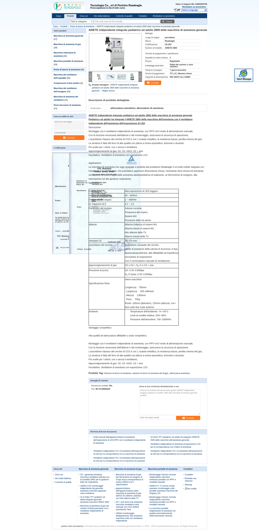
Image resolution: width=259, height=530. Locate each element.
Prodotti (70, 16)
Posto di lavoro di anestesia (82, 26)
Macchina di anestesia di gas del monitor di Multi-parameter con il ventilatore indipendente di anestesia (94, 509)
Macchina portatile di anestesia (68, 61)
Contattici (143, 16)
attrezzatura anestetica (180, 373)
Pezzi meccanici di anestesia (67, 105)
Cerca (169, 21)
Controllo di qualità (124, 16)
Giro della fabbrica (102, 16)
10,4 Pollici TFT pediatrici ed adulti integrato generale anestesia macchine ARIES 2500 (94, 499)
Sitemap (188, 485)
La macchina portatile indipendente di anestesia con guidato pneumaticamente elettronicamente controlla (162, 512)
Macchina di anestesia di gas (67, 44)
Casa (58, 16)
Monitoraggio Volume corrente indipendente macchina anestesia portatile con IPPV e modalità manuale (162, 478)
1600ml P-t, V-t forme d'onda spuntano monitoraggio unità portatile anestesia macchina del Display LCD (163, 489)
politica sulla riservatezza (72, 526)
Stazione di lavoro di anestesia (117, 373)
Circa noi (84, 16)
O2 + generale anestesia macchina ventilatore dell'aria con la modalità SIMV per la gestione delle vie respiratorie (94, 478)
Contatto (69, 137)
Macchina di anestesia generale (68, 36)
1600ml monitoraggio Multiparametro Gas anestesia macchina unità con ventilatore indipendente (129, 517)
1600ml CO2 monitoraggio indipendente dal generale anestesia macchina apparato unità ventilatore (93, 489)
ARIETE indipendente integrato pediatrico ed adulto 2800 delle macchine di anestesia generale (115, 88)
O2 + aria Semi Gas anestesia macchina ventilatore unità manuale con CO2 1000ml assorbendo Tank (129, 506)
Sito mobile (191, 489)
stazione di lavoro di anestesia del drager (150, 373)
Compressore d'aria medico (67, 83)
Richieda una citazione (190, 479)
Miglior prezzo (108, 91)
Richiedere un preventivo (194, 7)
